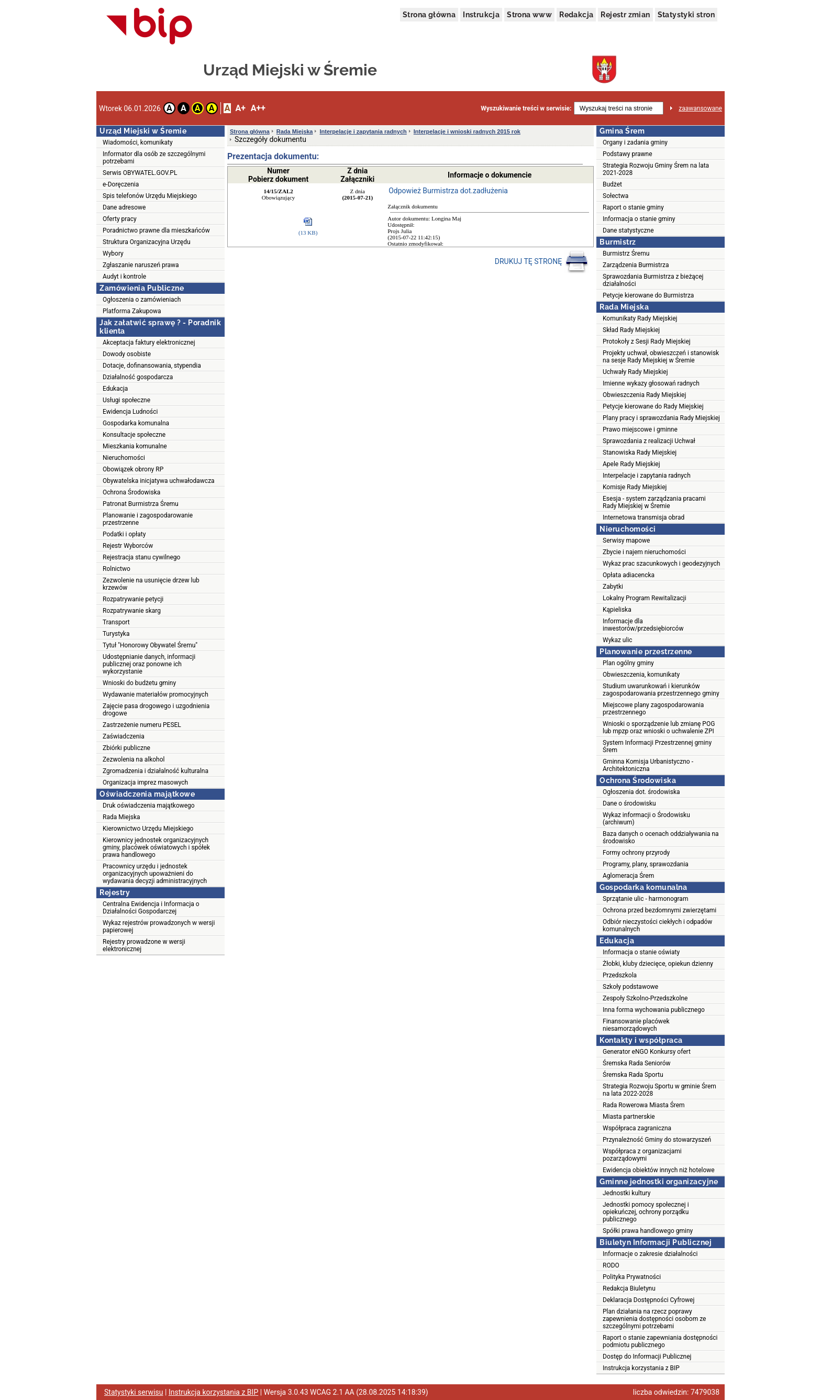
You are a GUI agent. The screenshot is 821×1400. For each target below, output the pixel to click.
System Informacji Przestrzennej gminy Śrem (657, 746)
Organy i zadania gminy (635, 142)
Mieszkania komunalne (135, 446)
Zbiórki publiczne (126, 748)
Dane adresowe (124, 207)
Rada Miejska (121, 817)
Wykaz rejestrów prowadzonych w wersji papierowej (159, 926)
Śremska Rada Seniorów (637, 1063)
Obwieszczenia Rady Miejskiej (644, 395)
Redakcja (576, 14)
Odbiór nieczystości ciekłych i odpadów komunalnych (657, 925)
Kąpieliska (617, 609)
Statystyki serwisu (133, 1392)
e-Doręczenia (121, 184)
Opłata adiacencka (628, 575)
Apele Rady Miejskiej (631, 464)
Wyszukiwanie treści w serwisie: (526, 108)
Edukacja (115, 388)
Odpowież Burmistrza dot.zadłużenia (448, 190)
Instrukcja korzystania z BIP (641, 1368)
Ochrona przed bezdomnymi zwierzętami (659, 910)
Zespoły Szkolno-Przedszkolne (645, 998)
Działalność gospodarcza (138, 377)
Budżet (612, 184)
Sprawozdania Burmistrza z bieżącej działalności (653, 280)
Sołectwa (615, 196)
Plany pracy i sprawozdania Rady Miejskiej (661, 418)
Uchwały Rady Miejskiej (635, 372)
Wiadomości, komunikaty (138, 142)
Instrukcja (481, 14)
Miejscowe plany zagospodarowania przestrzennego (653, 708)
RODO (611, 1265)
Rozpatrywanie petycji (133, 599)
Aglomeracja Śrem (628, 875)
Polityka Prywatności (632, 1277)
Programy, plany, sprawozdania (646, 864)
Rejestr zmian (625, 14)
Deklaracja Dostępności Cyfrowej (648, 1300)
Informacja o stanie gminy (639, 219)
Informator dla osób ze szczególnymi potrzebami (154, 157)
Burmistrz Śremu (626, 253)
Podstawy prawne (627, 154)
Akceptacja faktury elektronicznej (149, 342)
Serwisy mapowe (626, 540)
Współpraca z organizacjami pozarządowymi (642, 1155)
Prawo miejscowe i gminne (640, 429)
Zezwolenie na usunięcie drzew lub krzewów (151, 584)
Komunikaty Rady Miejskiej (640, 318)
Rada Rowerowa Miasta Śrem (644, 1105)
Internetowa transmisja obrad (643, 517)
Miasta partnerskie (629, 1116)
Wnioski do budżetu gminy (139, 683)
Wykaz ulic (618, 640)
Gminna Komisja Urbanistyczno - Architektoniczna (648, 765)
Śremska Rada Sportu (633, 1074)
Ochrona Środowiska (131, 492)
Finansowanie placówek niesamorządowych (636, 1025)
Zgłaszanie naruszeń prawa (141, 265)
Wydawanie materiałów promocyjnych (155, 694)
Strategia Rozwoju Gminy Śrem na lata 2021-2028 (656, 169)
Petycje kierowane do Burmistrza (648, 295)
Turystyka (116, 633)
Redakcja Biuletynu (629, 1288)
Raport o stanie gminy (633, 207)
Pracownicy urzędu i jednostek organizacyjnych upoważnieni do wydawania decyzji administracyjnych (155, 874)
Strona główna (429, 14)
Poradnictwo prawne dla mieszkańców (156, 230)
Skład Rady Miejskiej (631, 330)
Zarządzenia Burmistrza (636, 265)
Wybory (113, 253)
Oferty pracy (120, 219)
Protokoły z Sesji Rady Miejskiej (647, 341)
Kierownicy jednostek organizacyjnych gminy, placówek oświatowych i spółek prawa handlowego (156, 847)
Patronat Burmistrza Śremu (141, 504)
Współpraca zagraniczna (637, 1128)
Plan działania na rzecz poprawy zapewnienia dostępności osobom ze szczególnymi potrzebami (654, 1319)
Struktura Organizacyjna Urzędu (147, 242)
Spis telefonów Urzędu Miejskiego (150, 196)
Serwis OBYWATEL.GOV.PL (140, 173)
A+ (240, 108)
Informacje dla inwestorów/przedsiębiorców (643, 625)
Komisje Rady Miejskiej (635, 487)
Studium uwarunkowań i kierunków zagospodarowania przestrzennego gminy (661, 689)
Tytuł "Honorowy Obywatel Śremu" (150, 645)
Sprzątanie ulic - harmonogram (645, 898)
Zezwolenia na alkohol (133, 759)
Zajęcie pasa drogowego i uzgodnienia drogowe (156, 709)
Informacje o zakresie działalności (650, 1254)
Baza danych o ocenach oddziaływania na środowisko (661, 837)
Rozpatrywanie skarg (132, 610)
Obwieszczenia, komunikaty (641, 674)
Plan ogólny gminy (628, 663)
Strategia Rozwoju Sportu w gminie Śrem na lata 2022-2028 (659, 1090)
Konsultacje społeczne (134, 434)
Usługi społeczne (126, 400)
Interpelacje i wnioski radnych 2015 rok (467, 131)
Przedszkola (620, 975)
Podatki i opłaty (124, 534)
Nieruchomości (124, 457)
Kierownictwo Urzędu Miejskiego (148, 828)
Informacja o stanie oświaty (641, 952)
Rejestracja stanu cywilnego (141, 557)
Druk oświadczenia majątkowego (149, 805)
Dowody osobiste (127, 354)
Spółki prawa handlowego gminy (648, 1230)
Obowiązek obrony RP (133, 469)
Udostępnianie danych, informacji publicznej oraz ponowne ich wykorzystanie (149, 664)
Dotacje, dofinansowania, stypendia (152, 365)
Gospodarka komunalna (136, 423)
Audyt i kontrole (124, 276)
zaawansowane (700, 108)
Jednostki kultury (626, 1193)
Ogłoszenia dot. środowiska (641, 792)
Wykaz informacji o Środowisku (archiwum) (646, 818)
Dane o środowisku (629, 803)
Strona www (529, 14)
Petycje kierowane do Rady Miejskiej (653, 406)
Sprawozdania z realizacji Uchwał (649, 441)
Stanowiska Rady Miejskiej (639, 452)
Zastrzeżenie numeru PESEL (142, 725)
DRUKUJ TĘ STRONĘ (542, 261)
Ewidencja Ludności (130, 411)
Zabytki (613, 586)
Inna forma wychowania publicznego (654, 1009)
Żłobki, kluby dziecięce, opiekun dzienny (658, 963)
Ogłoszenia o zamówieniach (142, 299)
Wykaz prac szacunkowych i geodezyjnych (661, 563)
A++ (258, 108)
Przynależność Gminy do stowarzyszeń (657, 1139)
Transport (116, 622)
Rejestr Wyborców (128, 545)
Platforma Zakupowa (132, 311)
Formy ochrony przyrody (636, 852)
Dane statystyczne (628, 230)
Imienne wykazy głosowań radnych (651, 383)
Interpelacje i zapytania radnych (362, 131)
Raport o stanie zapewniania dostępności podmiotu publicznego (660, 1341)
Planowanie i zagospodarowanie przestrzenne (148, 519)
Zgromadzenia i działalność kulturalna (155, 771)
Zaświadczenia (124, 736)
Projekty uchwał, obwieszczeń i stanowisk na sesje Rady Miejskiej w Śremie (661, 356)
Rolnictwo (116, 568)
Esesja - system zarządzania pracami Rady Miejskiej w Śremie (654, 502)
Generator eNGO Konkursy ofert (647, 1051)
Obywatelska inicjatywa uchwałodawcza (159, 480)
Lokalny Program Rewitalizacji (644, 598)
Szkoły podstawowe (630, 986)
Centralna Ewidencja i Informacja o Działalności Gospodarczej (151, 907)
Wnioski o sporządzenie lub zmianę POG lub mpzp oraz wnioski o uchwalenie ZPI (659, 727)
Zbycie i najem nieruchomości (644, 552)
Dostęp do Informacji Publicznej (647, 1356)
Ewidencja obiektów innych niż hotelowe (659, 1170)
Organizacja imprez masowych (145, 782)
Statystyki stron (686, 14)
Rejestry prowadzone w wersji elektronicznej (144, 945)
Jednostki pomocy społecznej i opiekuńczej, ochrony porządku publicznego (646, 1212)
